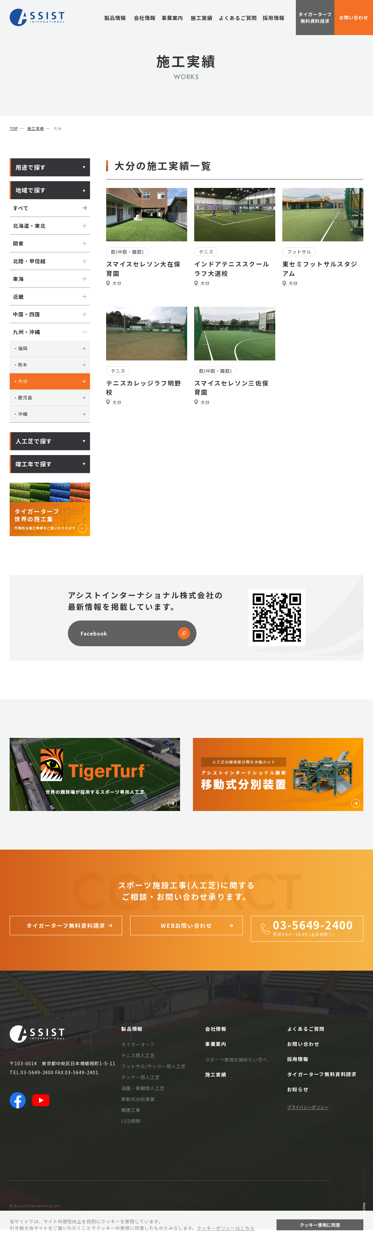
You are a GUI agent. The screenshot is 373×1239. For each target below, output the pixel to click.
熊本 (52, 364)
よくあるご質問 (238, 18)
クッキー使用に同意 (320, 1225)
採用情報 (274, 18)
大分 (52, 381)
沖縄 (52, 414)
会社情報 (142, 18)
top (14, 129)
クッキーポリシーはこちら (226, 1228)
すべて (50, 208)
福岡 (52, 348)
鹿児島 (52, 397)
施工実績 (202, 18)
